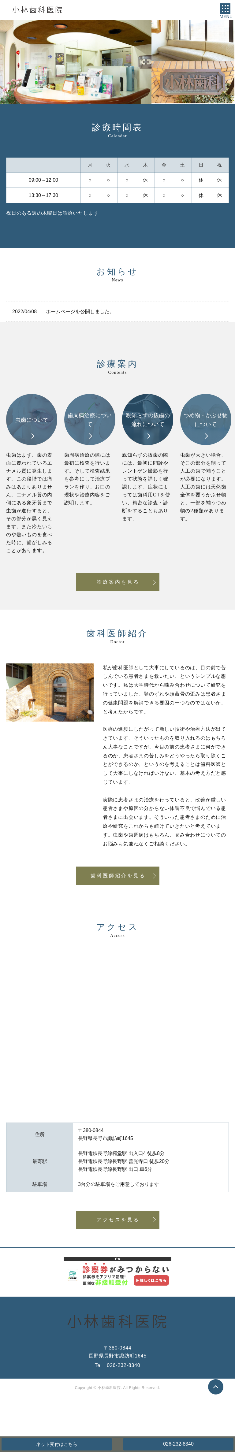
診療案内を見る (118, 582)
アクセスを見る (118, 1219)
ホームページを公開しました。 (80, 311)
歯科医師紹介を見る (118, 875)
